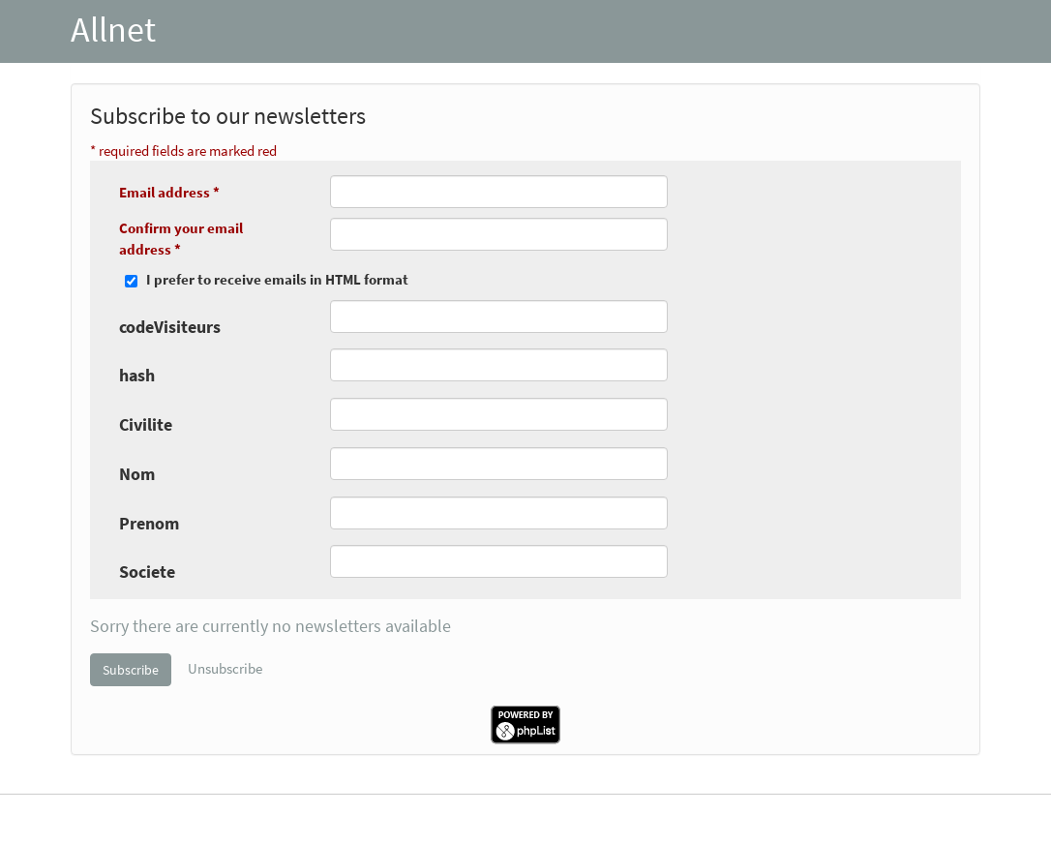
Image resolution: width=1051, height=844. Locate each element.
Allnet (113, 29)
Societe (147, 571)
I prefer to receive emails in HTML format (277, 279)
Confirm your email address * (181, 238)
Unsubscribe (225, 667)
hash (137, 375)
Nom (137, 474)
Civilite (145, 424)
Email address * (169, 192)
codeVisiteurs (170, 327)
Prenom (149, 523)
